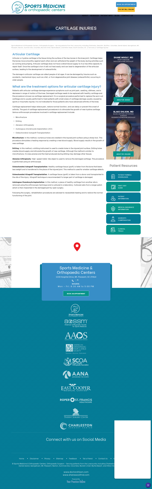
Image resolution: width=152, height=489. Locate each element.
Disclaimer (34, 458)
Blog (116, 12)
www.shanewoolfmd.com (76, 474)
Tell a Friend (87, 458)
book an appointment (76, 293)
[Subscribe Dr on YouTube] (78, 448)
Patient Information (123, 197)
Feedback (73, 458)
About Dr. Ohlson (123, 154)
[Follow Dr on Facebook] (61, 448)
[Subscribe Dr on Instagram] (83, 448)
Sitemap (59, 458)
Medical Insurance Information (126, 208)
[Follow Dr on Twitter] (66, 448)
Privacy (47, 458)
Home (21, 458)
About (84, 12)
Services (93, 12)
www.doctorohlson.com (76, 471)
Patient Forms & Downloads (124, 176)
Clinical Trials (121, 229)
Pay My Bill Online (117, 5)
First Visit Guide (122, 186)
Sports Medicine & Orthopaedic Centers (76, 270)
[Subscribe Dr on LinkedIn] (72, 448)
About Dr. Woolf (123, 100)
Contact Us (126, 12)
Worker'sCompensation (124, 219)
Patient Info (105, 12)
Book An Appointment (96, 5)
